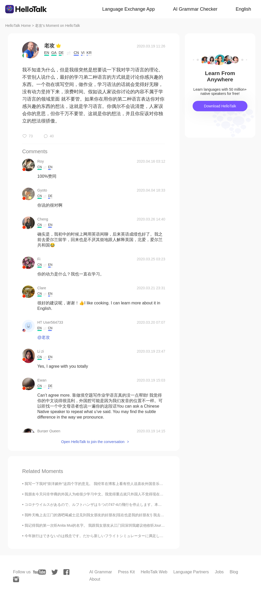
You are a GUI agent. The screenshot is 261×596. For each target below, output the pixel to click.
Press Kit (126, 572)
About (94, 579)
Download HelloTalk (220, 106)
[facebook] (66, 572)
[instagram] (16, 579)
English (243, 9)
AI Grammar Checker (195, 9)
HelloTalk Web (154, 572)
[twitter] (54, 572)
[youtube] (39, 572)
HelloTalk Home (18, 25)
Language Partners (191, 572)
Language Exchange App (128, 9)
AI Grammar (100, 572)
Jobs (219, 572)
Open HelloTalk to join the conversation (92, 442)
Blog (234, 572)
